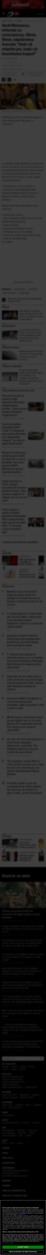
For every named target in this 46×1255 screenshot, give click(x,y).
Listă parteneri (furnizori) (7, 1242)
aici (3, 1223)
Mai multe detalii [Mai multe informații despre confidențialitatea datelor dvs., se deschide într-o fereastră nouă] (21, 1214)
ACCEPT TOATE (23, 1247)
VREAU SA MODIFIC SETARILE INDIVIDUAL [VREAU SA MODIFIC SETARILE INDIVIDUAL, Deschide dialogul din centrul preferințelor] (23, 1252)
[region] (23, 1227)
